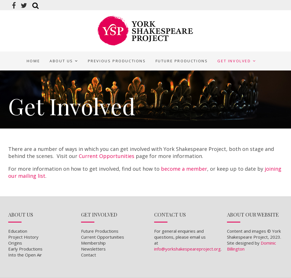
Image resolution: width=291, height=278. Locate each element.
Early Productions (25, 249)
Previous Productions (117, 60)
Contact (88, 255)
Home (33, 60)
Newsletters (93, 249)
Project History (23, 237)
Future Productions (182, 60)
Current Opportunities (106, 156)
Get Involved (234, 60)
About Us (61, 60)
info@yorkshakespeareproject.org (187, 249)
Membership (93, 243)
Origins (15, 243)
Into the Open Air (25, 255)
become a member (184, 168)
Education (17, 231)
